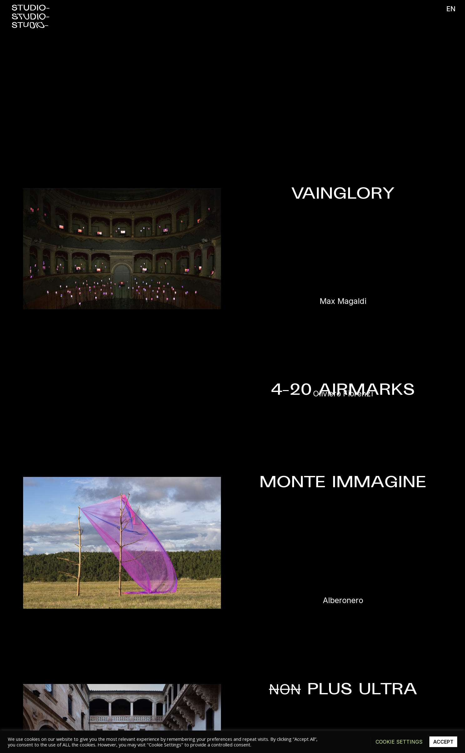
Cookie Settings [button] (399, 742)
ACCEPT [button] (443, 742)
